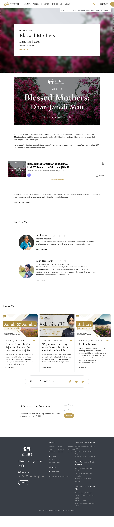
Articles (52, 457)
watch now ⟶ (11, 378)
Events (55, 4)
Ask (61, 4)
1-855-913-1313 (54, 471)
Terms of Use (64, 487)
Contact (103, 4)
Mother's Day (24, 49)
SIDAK (67, 4)
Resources (98, 10)
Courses (72, 10)
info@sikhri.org (54, 473)
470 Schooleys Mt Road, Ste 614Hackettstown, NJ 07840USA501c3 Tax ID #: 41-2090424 (85, 462)
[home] (11, 4)
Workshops (89, 10)
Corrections (54, 482)
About (106, 10)
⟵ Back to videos (25, 30)
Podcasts (45, 4)
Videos (36, 4)
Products (81, 10)
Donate (23, 493)
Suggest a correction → (21, 202)
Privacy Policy (54, 487)
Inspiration (64, 10)
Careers (52, 478)
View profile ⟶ (41, 260)
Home (52, 453)
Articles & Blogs (27, 4)
